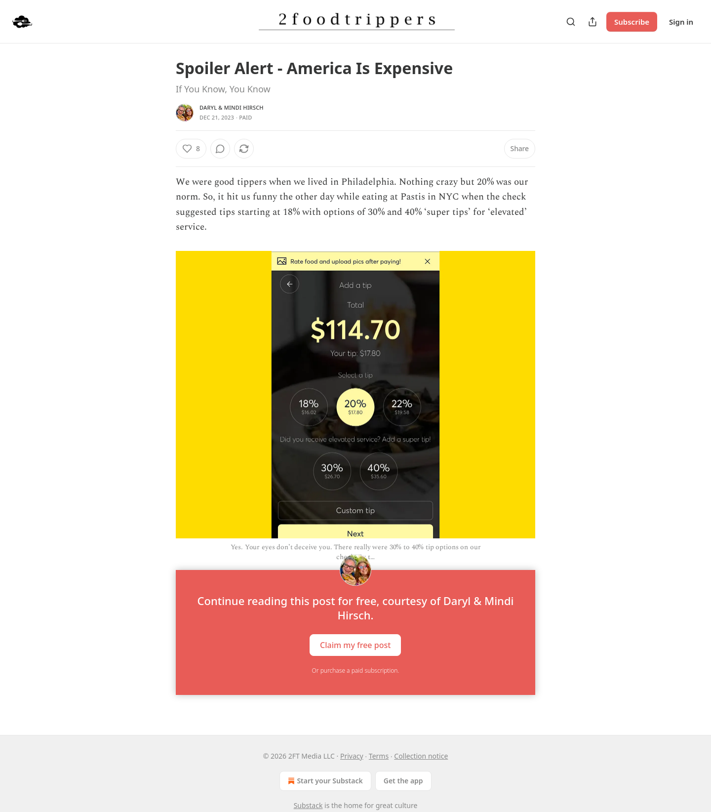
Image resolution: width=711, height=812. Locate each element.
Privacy (351, 756)
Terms (379, 756)
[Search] (571, 22)
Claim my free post (355, 645)
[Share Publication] (592, 22)
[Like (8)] (191, 149)
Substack (308, 805)
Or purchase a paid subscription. (355, 670)
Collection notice (421, 756)
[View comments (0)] (220, 149)
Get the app (403, 780)
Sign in (681, 22)
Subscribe (631, 22)
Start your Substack (324, 780)
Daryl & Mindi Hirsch (231, 107)
